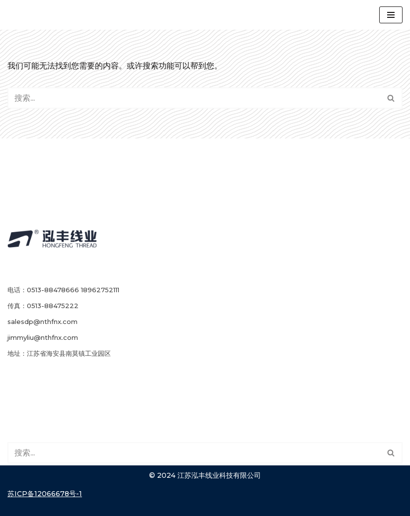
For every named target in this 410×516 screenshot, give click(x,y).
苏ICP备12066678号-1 (44, 493)
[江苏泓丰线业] (47, 15)
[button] (391, 98)
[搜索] (391, 98)
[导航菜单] (391, 14)
